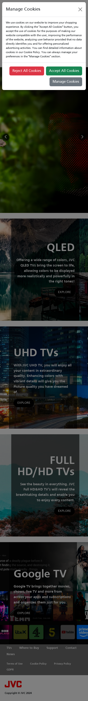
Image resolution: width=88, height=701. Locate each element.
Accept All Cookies (64, 71)
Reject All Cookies (26, 71)
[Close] (80, 9)
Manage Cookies (66, 82)
